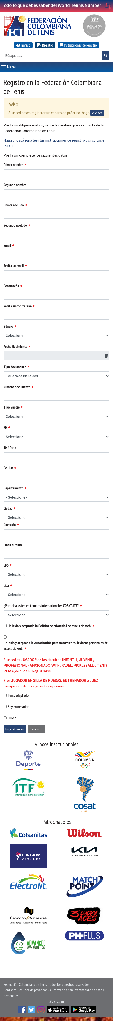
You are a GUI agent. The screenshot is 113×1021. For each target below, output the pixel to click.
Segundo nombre (15, 184)
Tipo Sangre (12, 407)
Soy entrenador (18, 706)
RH (5, 427)
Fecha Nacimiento (15, 346)
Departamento (13, 488)
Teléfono (10, 447)
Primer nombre (13, 164)
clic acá (97, 113)
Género (8, 326)
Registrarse (14, 729)
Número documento (17, 387)
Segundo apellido (15, 225)
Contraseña (11, 286)
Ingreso (23, 45)
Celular (8, 467)
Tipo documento (15, 366)
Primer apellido (14, 205)
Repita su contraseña (18, 306)
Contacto (10, 990)
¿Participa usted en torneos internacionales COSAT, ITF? (41, 605)
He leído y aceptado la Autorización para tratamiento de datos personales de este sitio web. (56, 645)
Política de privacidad (33, 990)
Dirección (10, 524)
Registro (45, 45)
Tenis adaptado (18, 695)
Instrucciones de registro (78, 45)
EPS (6, 565)
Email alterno (13, 545)
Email (7, 245)
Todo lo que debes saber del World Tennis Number (56, 5)
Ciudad (8, 508)
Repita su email (14, 265)
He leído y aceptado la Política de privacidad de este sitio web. (49, 625)
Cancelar (37, 729)
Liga (6, 585)
